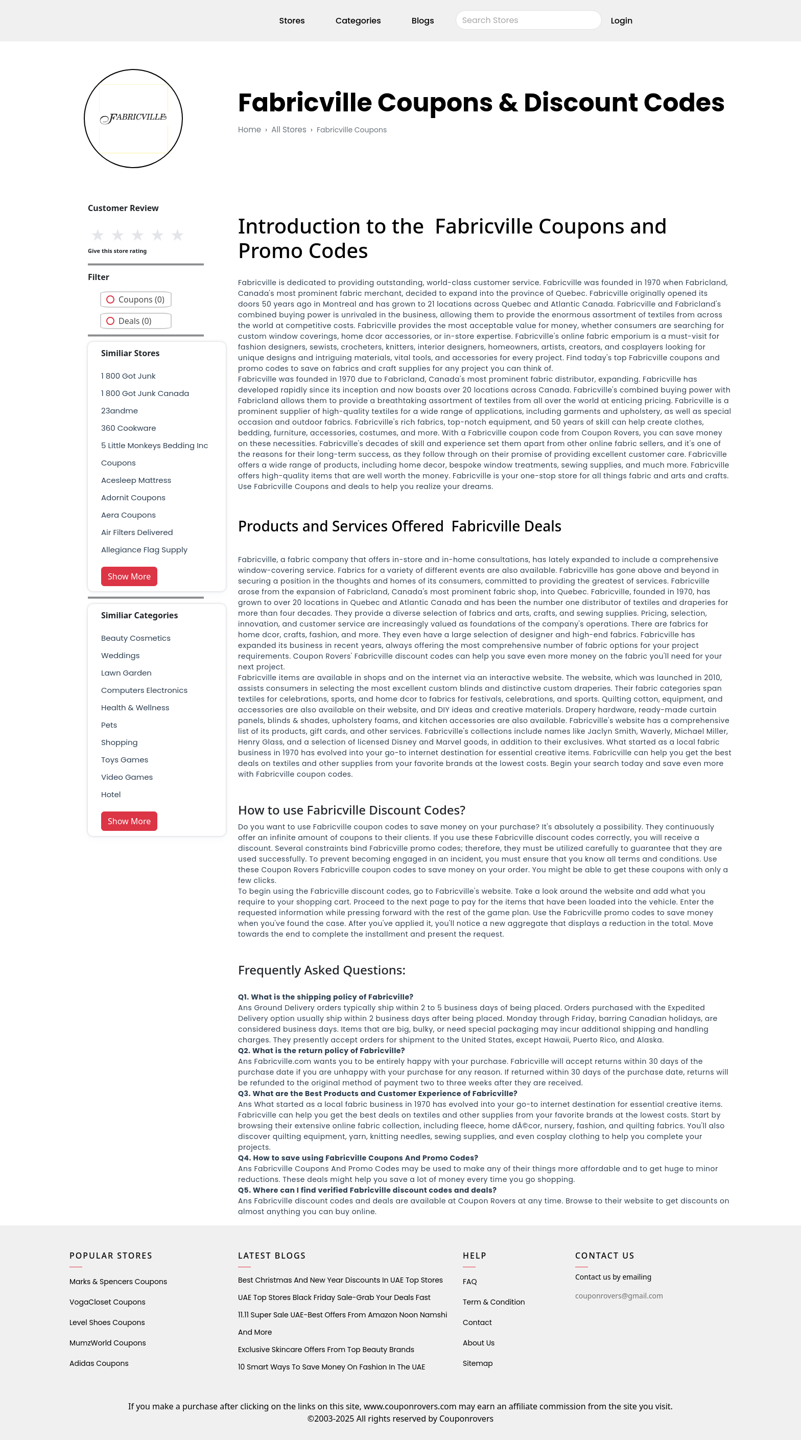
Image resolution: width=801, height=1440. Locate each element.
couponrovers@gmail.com (619, 1295)
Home (249, 129)
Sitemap (478, 1363)
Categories (358, 22)
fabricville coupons (351, 130)
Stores (292, 22)
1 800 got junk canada (145, 393)
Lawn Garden (126, 672)
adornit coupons (133, 497)
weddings (120, 655)
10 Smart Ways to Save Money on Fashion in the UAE (331, 1367)
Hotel (111, 794)
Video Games (127, 777)
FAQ (470, 1281)
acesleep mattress (136, 480)
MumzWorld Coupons (107, 1343)
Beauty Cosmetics (136, 638)
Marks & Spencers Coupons (118, 1281)
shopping (119, 742)
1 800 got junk (128, 375)
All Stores (288, 129)
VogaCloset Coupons (107, 1302)
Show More (129, 576)
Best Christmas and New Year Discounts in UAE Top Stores (340, 1280)
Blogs (423, 22)
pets (109, 724)
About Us (478, 1343)
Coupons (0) (141, 299)
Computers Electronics (144, 690)
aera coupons (128, 514)
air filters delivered (137, 532)
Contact (477, 1322)
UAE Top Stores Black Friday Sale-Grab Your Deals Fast (334, 1297)
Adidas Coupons (99, 1363)
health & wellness (135, 707)
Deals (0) (135, 321)
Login (622, 22)
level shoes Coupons (107, 1322)
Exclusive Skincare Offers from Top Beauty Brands (326, 1349)
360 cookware (128, 428)
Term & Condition (494, 1302)
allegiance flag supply (144, 549)
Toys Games (124, 759)
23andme (119, 410)
